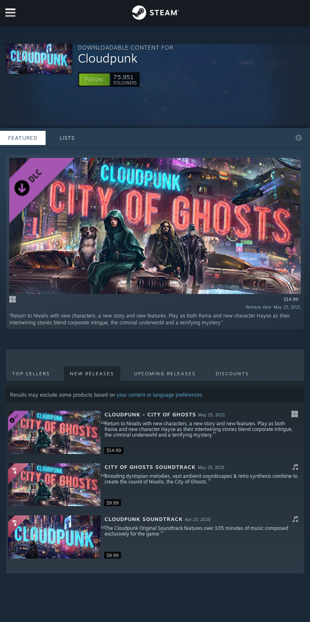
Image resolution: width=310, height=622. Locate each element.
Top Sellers (31, 373)
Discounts (232, 373)
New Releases (92, 373)
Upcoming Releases (165, 373)
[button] (94, 79)
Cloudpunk (108, 57)
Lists (67, 137)
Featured (23, 137)
